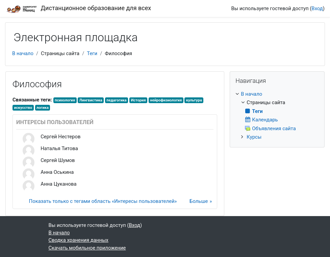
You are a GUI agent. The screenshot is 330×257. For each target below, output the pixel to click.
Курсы (254, 137)
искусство (23, 108)
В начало (22, 53)
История (138, 100)
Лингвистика (90, 100)
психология (65, 100)
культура (194, 100)
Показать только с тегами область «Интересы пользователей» (103, 201)
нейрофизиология (166, 100)
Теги (92, 53)
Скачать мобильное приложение (87, 248)
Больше (198, 201)
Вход (317, 8)
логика (42, 108)
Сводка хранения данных (78, 240)
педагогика (116, 100)
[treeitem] (277, 115)
